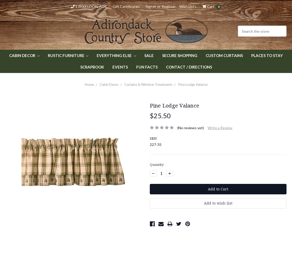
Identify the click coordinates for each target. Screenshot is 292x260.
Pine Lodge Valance (193, 84)
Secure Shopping (179, 55)
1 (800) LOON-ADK (89, 6)
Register (169, 6)
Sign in (150, 6)
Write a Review (220, 128)
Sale (149, 55)
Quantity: (157, 164)
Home (89, 84)
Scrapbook (92, 67)
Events (120, 67)
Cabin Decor (24, 55)
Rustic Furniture (68, 55)
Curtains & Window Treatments (148, 84)
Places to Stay (267, 55)
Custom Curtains (224, 55)
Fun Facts (147, 67)
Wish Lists (187, 6)
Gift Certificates (126, 6)
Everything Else (116, 55)
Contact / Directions (189, 67)
